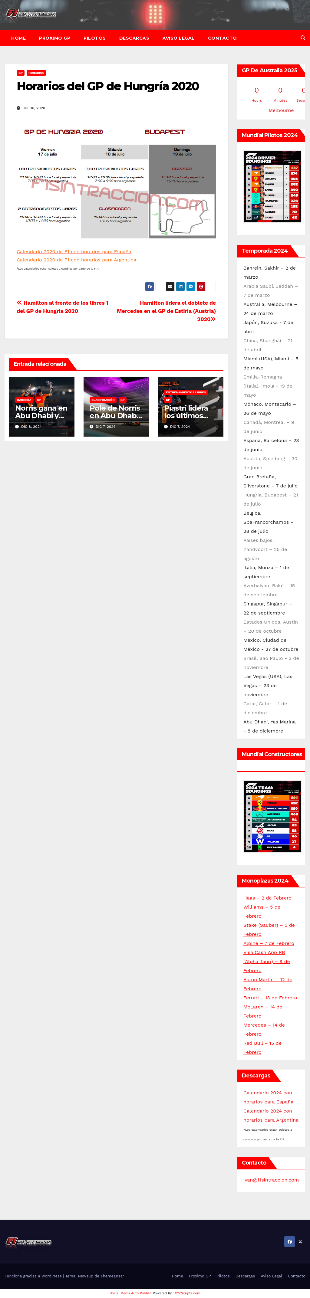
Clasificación (103, 400)
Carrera (24, 400)
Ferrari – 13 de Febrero (270, 998)
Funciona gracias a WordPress (34, 1276)
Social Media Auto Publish (131, 1293)
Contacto (222, 38)
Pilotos (95, 38)
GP (20, 72)
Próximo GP (54, 38)
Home (18, 38)
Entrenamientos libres (186, 392)
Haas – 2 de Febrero (267, 898)
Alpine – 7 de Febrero (268, 943)
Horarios (36, 72)
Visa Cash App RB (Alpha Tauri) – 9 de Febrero (266, 961)
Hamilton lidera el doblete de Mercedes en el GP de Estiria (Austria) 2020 (166, 311)
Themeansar (112, 1276)
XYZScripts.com (187, 1293)
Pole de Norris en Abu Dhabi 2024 (115, 416)
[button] (303, 38)
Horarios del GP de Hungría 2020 (108, 86)
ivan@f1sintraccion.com (271, 1180)
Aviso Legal (179, 38)
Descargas (134, 38)
